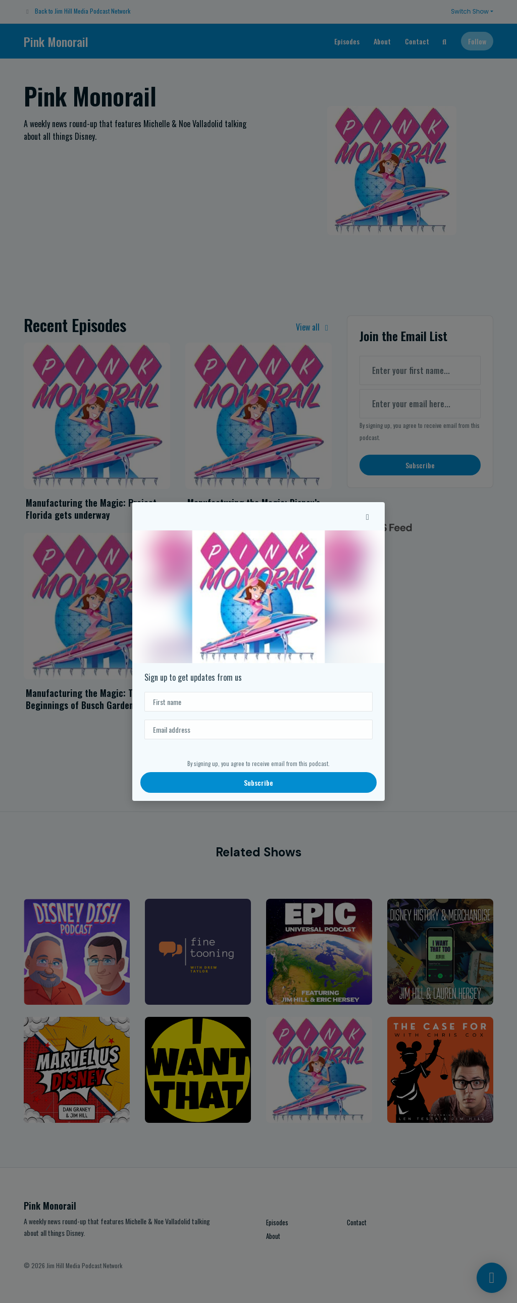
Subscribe (258, 782)
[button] (368, 516)
